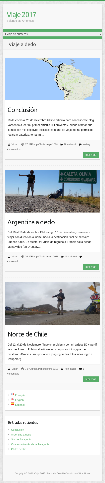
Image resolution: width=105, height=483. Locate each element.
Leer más (91, 154)
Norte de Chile (27, 334)
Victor (14, 144)
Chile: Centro (18, 449)
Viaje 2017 (21, 14)
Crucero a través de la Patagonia (30, 444)
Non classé (70, 144)
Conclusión (22, 109)
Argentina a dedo (31, 222)
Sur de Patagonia (21, 439)
